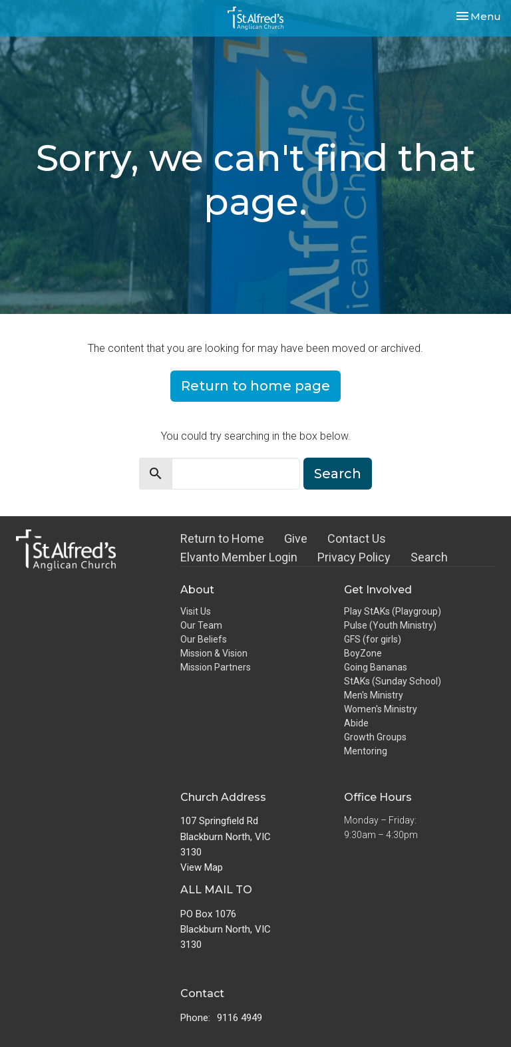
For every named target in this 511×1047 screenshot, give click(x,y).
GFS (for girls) (372, 639)
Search (337, 474)
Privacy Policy (354, 557)
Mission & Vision (214, 653)
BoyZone (363, 653)
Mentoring (365, 751)
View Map (201, 867)
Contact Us (356, 538)
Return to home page (255, 386)
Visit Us (195, 611)
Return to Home (222, 538)
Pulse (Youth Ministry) (390, 625)
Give (295, 538)
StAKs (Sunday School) (392, 681)
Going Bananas (375, 667)
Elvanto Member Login (238, 557)
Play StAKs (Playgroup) (392, 611)
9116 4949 (239, 1018)
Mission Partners (215, 667)
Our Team (201, 625)
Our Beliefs (203, 639)
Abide (356, 723)
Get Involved (378, 589)
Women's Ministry (380, 709)
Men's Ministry (373, 695)
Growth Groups (375, 737)
